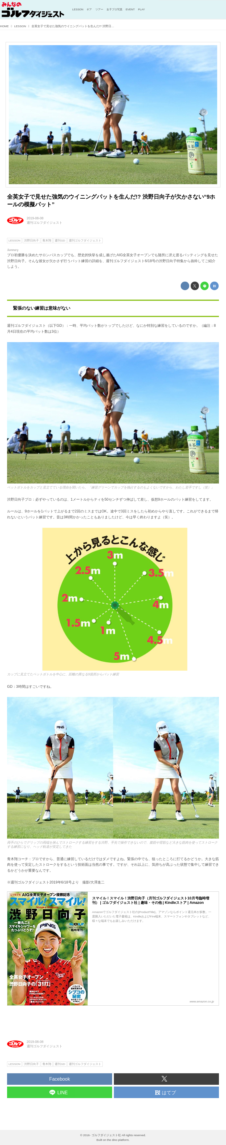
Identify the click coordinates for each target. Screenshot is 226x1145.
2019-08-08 (35, 218)
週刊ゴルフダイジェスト (44, 222)
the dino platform (118, 1139)
